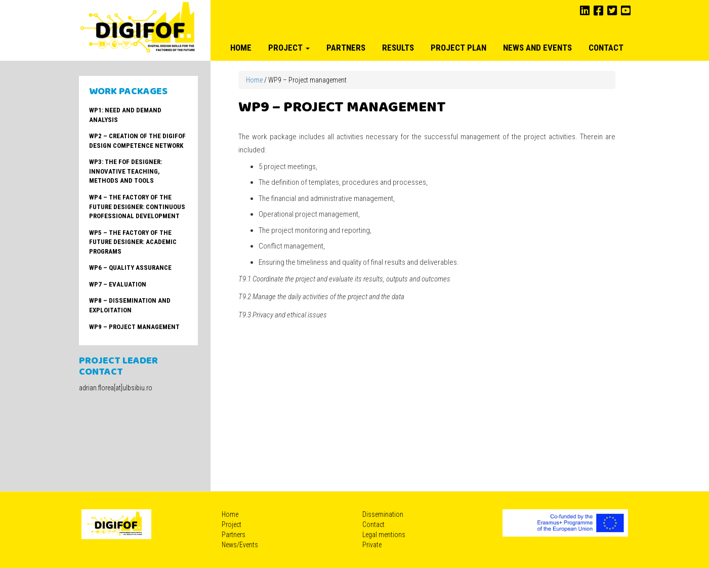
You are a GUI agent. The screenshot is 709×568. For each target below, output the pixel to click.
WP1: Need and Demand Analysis (125, 115)
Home (241, 48)
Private (372, 545)
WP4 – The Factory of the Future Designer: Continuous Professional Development (137, 206)
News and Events (537, 48)
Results (398, 48)
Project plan (458, 48)
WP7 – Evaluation (117, 284)
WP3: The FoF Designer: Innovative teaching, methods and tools (125, 171)
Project (289, 48)
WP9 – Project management (134, 327)
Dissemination (382, 514)
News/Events (240, 545)
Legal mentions (383, 535)
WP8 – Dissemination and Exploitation (130, 305)
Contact (606, 48)
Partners (345, 48)
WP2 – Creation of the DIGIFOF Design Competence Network (137, 140)
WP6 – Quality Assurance (130, 267)
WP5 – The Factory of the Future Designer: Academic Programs (133, 242)
